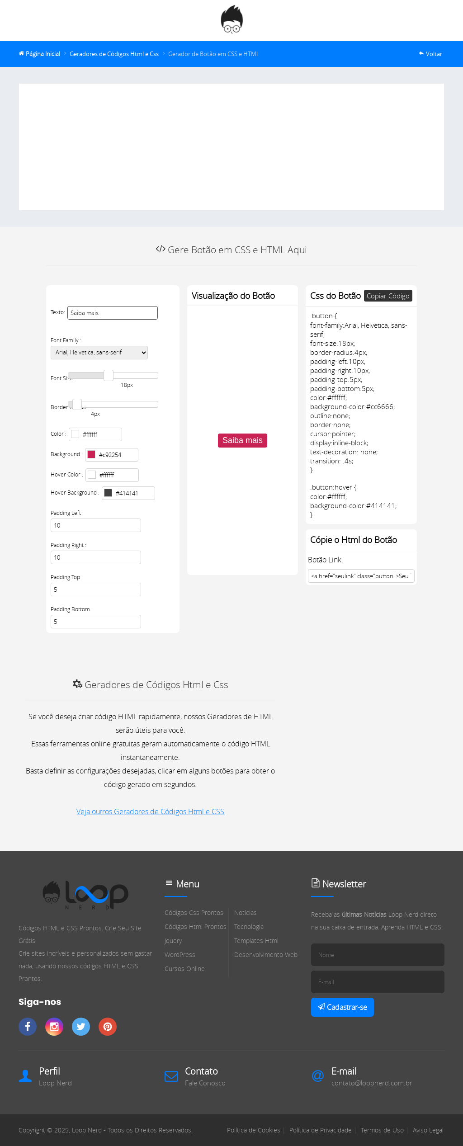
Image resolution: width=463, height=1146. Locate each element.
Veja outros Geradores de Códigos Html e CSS (150, 811)
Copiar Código (388, 295)
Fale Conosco (205, 1082)
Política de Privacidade (320, 1130)
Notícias (245, 912)
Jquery (173, 940)
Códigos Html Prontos (196, 926)
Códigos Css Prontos (194, 912)
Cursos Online (185, 968)
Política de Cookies (253, 1130)
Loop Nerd (55, 1082)
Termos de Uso (382, 1130)
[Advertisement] (231, 147)
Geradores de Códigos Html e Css (114, 54)
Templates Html (256, 940)
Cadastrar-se (346, 1007)
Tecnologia (249, 926)
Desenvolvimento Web (266, 954)
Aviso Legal (428, 1130)
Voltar (434, 54)
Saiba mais (242, 440)
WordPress (180, 954)
